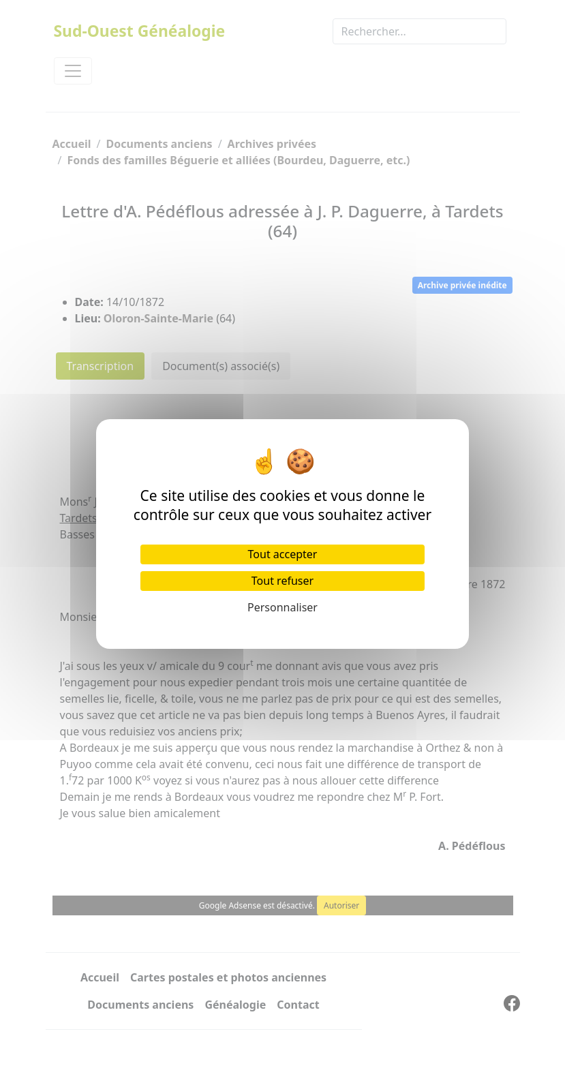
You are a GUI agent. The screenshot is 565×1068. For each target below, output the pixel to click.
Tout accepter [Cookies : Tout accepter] (283, 554)
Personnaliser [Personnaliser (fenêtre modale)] (282, 607)
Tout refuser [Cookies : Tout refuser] (282, 580)
